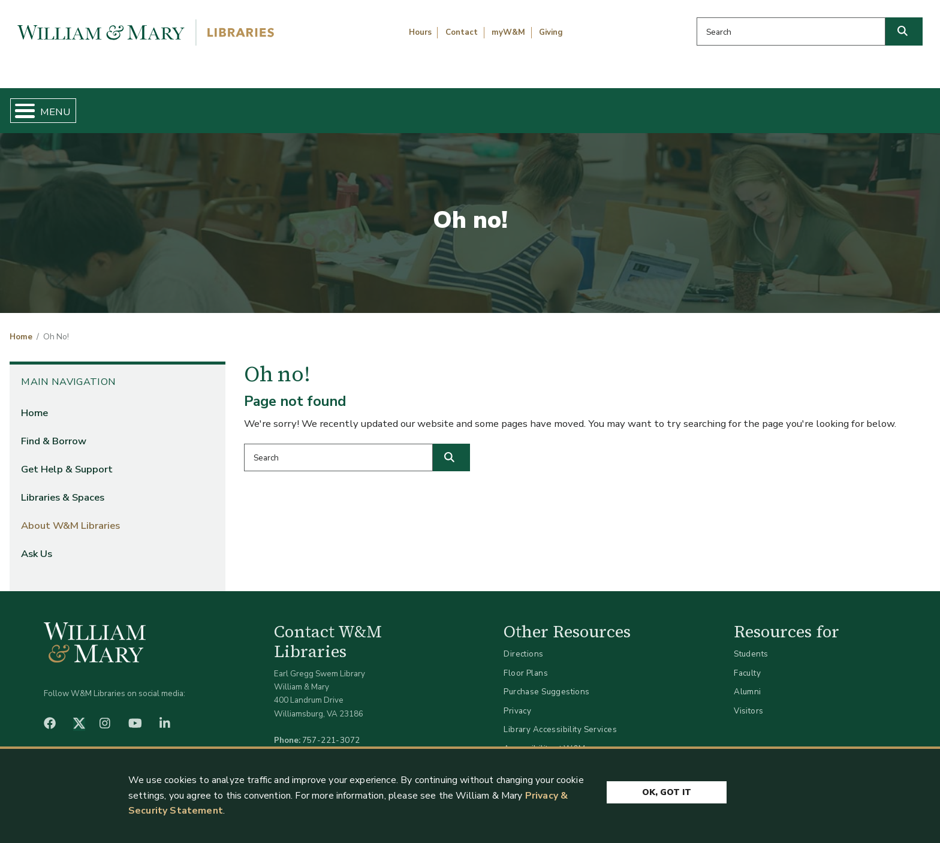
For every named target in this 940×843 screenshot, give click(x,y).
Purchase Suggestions (546, 682)
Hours (420, 32)
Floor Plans (526, 663)
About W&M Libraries (715, 105)
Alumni (747, 682)
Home (72, 105)
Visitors (748, 700)
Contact (461, 32)
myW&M (508, 32)
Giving (551, 32)
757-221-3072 (331, 730)
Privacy (517, 700)
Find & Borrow (201, 105)
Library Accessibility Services (560, 719)
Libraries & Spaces (537, 105)
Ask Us (865, 105)
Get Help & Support (364, 105)
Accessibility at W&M (544, 738)
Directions (523, 644)
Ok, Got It (666, 790)
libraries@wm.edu (334, 743)
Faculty (747, 663)
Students (751, 644)
